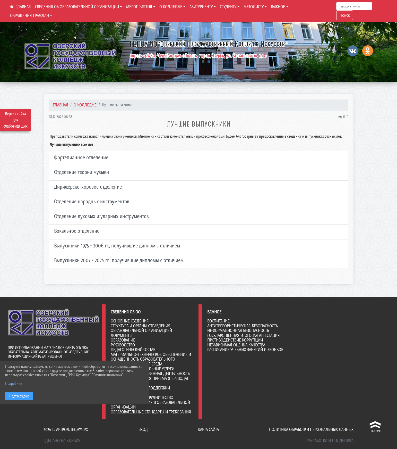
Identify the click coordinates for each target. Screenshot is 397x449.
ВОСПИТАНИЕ (218, 321)
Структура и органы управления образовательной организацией (141, 328)
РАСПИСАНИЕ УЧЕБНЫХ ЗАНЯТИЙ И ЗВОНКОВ (245, 349)
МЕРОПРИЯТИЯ (139, 7)
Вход (143, 429)
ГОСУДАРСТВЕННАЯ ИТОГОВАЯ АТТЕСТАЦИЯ (243, 335)
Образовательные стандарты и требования (151, 412)
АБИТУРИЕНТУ (201, 7)
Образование (123, 340)
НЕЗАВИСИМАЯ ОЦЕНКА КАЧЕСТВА (236, 345)
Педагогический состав (133, 349)
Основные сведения (130, 321)
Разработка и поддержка (330, 440)
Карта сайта (208, 429)
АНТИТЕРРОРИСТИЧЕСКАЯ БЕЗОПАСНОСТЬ (242, 326)
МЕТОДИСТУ (254, 7)
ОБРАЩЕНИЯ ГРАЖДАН (29, 15)
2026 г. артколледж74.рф (66, 429)
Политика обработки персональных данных (311, 429)
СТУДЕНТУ (228, 7)
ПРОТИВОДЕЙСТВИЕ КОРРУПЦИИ (235, 340)
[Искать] (354, 6)
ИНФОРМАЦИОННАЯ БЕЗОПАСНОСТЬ (238, 330)
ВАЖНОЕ (278, 7)
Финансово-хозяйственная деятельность (150, 373)
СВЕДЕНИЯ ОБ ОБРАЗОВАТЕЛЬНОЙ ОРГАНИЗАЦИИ (77, 7)
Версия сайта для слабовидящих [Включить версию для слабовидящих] (15, 120)
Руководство (123, 345)
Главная (60, 105)
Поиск (345, 15)
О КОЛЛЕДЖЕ (170, 7)
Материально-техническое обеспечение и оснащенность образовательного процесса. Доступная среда (151, 359)
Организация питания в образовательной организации (150, 405)
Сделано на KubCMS (62, 440)
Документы (121, 335)
